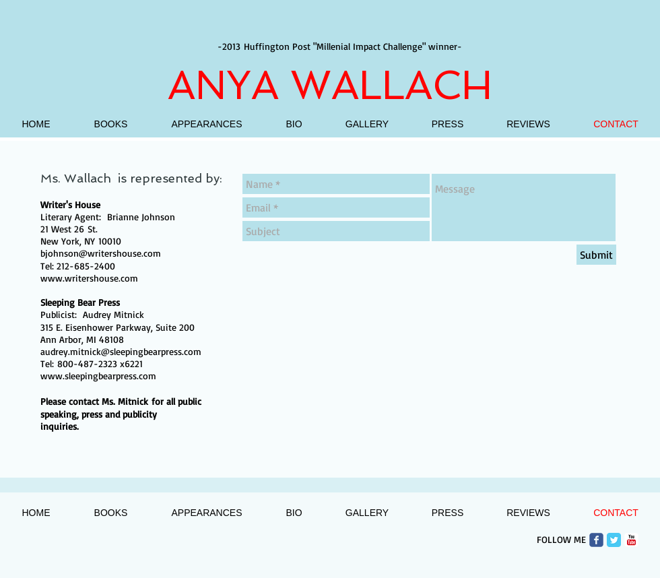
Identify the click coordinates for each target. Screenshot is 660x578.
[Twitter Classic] (614, 540)
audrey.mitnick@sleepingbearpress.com (120, 351)
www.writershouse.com (89, 278)
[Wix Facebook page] (596, 540)
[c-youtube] (631, 540)
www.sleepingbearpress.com (98, 375)
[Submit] (596, 255)
